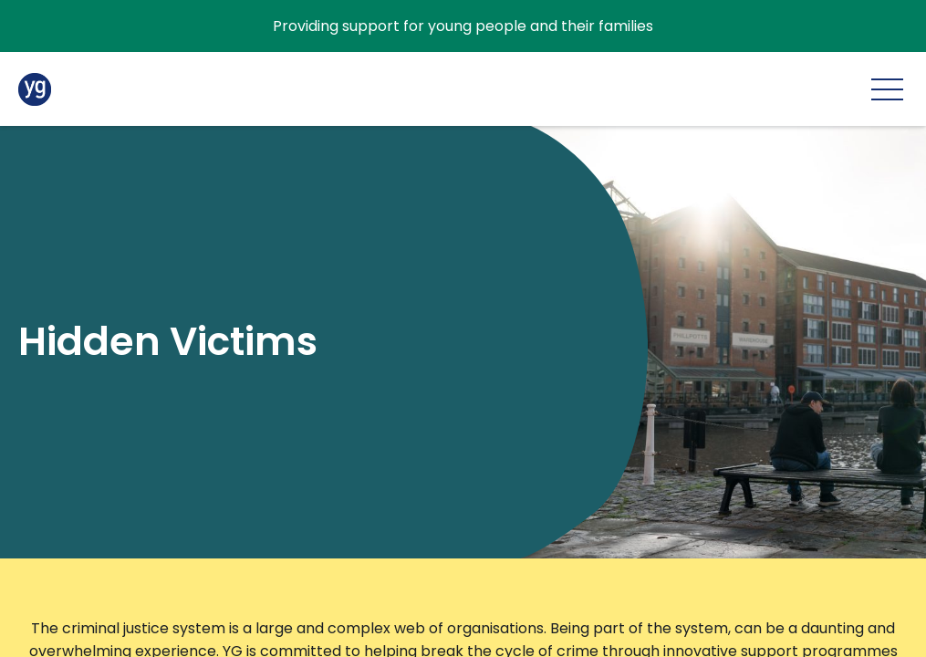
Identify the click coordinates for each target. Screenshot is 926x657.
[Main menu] (887, 89)
